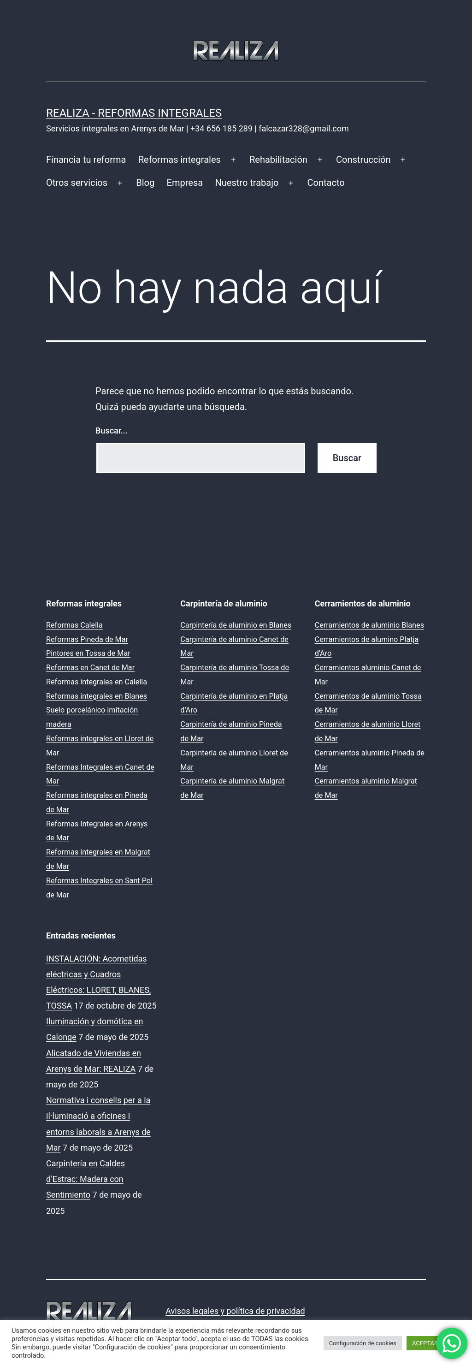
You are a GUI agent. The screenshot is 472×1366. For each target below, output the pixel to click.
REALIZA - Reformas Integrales (134, 113)
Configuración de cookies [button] (362, 1343)
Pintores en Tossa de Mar (88, 653)
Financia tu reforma (86, 159)
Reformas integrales (179, 159)
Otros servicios (76, 182)
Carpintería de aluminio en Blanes (235, 625)
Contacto (326, 182)
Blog (145, 182)
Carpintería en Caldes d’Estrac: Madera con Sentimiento (85, 1179)
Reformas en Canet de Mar (90, 667)
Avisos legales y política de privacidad (235, 1311)
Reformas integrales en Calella (96, 681)
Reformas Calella (74, 625)
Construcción (363, 159)
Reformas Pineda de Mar (87, 639)
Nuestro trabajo (247, 182)
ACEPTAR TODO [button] (433, 1343)
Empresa (185, 182)
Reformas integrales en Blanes (96, 696)
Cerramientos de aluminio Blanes (369, 625)
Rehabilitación (278, 159)
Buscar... (111, 430)
